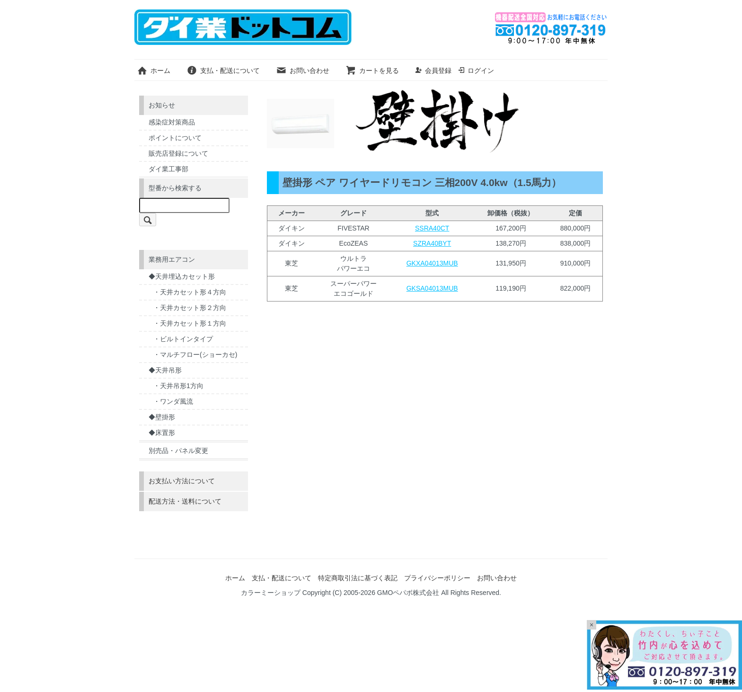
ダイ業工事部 (168, 169)
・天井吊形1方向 (178, 386)
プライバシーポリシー (437, 578)
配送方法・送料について (185, 501)
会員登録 (433, 70)
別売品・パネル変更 (178, 450)
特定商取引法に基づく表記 (358, 578)
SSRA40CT (432, 228)
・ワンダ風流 (173, 401)
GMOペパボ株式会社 (408, 592)
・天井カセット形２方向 (189, 307)
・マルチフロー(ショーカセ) (195, 354)
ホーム (153, 70)
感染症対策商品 (172, 122)
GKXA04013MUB (432, 263)
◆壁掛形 (162, 417)
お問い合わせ (302, 70)
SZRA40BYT (432, 243)
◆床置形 (162, 432)
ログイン (476, 70)
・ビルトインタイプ (183, 339)
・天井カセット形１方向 (189, 323)
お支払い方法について (182, 481)
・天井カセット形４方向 (189, 292)
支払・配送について (223, 70)
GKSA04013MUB (432, 288)
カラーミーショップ (270, 592)
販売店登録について (178, 153)
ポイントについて (175, 138)
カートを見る (372, 70)
